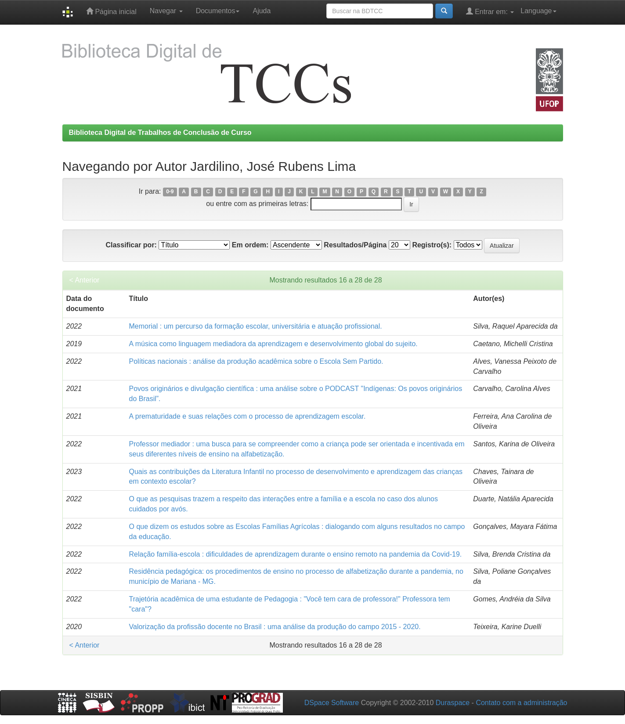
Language (538, 10)
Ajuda (262, 10)
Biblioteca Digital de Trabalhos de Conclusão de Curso (160, 132)
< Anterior (84, 280)
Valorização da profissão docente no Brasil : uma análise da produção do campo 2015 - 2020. (275, 626)
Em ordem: (250, 245)
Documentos (218, 10)
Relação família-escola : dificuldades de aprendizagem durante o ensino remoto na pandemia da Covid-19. (295, 554)
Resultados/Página (355, 245)
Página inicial (111, 11)
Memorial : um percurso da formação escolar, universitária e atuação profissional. (255, 326)
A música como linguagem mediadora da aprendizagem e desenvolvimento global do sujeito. (273, 344)
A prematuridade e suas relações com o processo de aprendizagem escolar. (247, 416)
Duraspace (453, 702)
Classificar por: (130, 245)
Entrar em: (490, 11)
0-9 (169, 192)
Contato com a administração (521, 702)
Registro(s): (432, 245)
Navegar (166, 10)
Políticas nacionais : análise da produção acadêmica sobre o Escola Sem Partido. (256, 361)
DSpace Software (331, 702)
